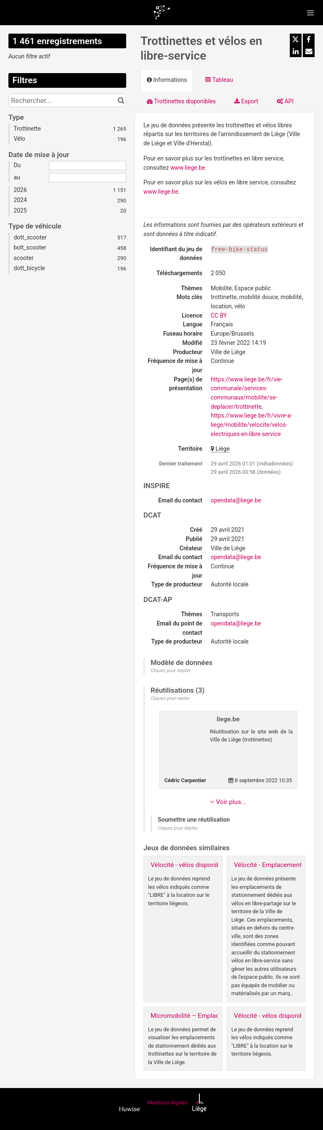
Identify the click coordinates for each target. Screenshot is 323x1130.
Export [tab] (246, 101)
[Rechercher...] (67, 100)
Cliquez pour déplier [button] (171, 670)
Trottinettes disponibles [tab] (181, 101)
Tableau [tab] (219, 79)
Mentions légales (168, 1103)
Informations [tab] (167, 79)
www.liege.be (187, 167)
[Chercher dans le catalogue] (121, 100)
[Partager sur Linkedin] (296, 51)
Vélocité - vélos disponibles (189, 865)
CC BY (219, 315)
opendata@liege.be (236, 500)
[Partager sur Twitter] (296, 39)
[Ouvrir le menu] (310, 12)
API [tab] (285, 101)
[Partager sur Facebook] (309, 39)
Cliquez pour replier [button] (170, 698)
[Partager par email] (309, 51)
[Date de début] (87, 165)
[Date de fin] (87, 177)
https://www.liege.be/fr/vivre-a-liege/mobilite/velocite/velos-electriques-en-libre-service (251, 424)
